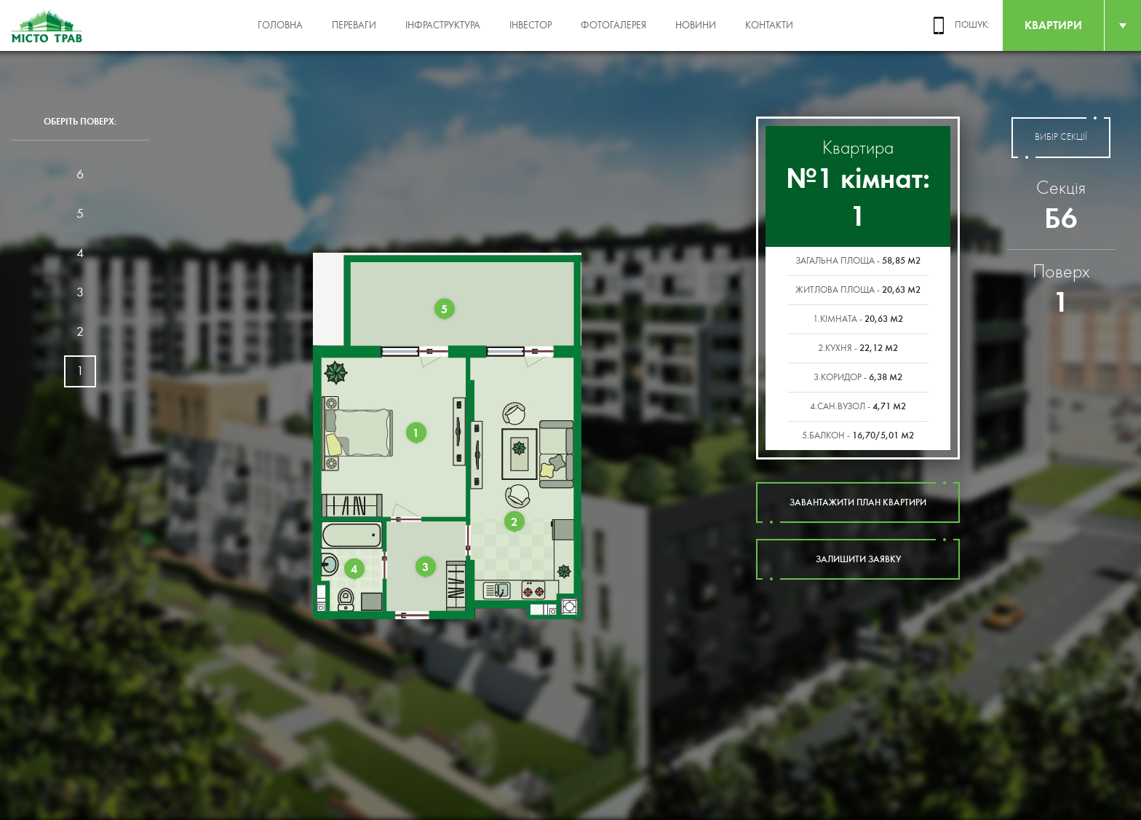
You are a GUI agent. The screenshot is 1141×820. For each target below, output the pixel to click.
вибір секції (1060, 138)
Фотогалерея (613, 25)
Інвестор (530, 25)
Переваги (354, 25)
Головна (280, 25)
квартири (1053, 25)
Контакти (769, 25)
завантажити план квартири (858, 502)
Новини (695, 25)
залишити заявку (858, 559)
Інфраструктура (442, 25)
